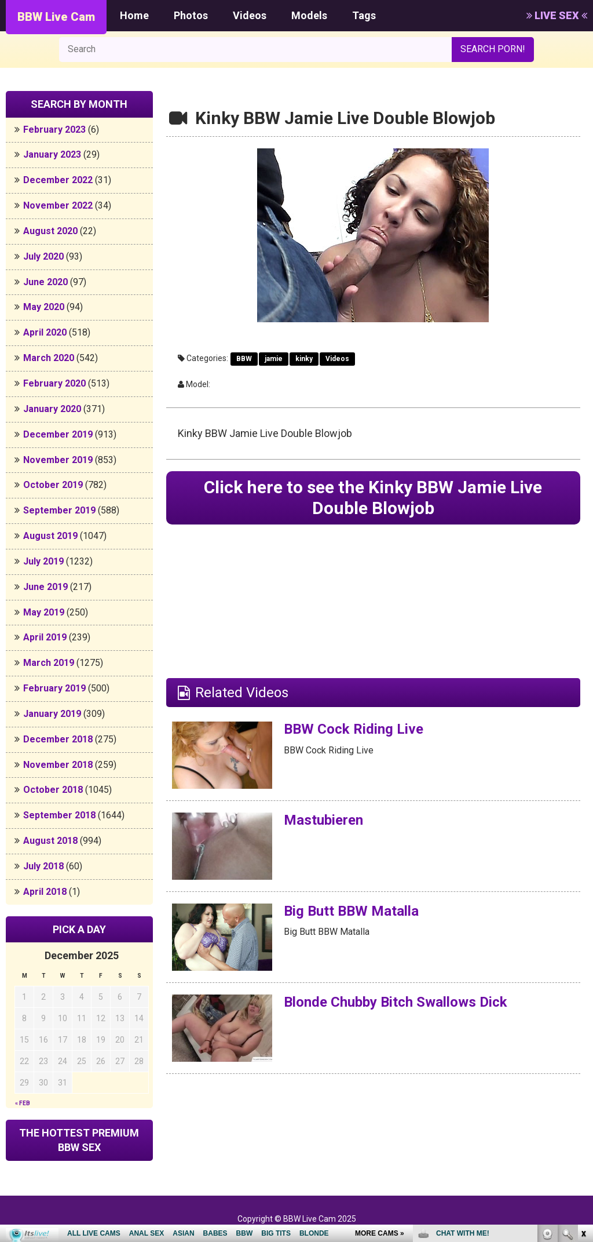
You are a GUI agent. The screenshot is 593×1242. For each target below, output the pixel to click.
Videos (249, 15)
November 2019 (58, 459)
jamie (274, 359)
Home (134, 15)
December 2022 (58, 179)
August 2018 (50, 840)
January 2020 (52, 408)
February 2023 (54, 129)
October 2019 (53, 484)
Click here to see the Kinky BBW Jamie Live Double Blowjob (373, 497)
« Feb (22, 1103)
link (583, 1061)
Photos (191, 15)
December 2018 (58, 739)
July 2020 (43, 256)
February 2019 (54, 688)
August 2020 (50, 230)
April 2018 (45, 891)
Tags (364, 15)
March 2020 (48, 357)
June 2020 (45, 281)
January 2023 (52, 154)
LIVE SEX (556, 15)
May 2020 (43, 306)
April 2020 (45, 332)
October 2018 (53, 789)
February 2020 (54, 383)
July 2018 (43, 866)
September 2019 (59, 510)
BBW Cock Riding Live (353, 729)
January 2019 (52, 713)
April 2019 (45, 637)
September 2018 (59, 815)
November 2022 (58, 205)
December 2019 (58, 434)
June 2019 (45, 586)
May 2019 (43, 612)
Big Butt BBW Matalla (351, 911)
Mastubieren (323, 820)
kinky (304, 359)
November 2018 (58, 764)
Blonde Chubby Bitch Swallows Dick (395, 1002)
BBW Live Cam (56, 17)
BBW (244, 359)
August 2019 (50, 535)
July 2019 (43, 561)
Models (309, 15)
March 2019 (48, 662)
